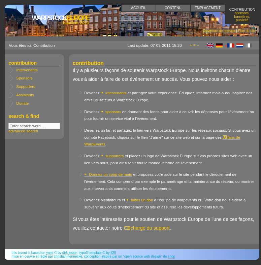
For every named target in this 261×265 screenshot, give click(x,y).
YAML (49, 253)
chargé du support (147, 228)
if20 (113, 253)
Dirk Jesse (69, 253)
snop (171, 256)
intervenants (114, 93)
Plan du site (247, 31)
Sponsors (24, 78)
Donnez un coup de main (108, 174)
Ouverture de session (219, 31)
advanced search (23, 131)
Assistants (25, 95)
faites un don (139, 200)
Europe (60, 19)
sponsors (111, 112)
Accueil (138, 8)
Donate (22, 103)
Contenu (173, 8)
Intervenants (26, 70)
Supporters (25, 87)
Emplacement (208, 8)
